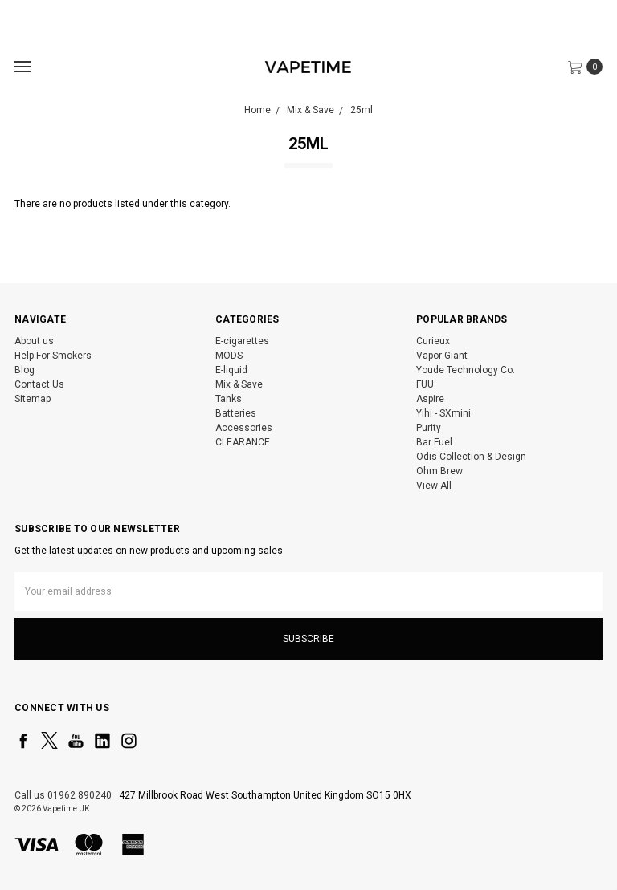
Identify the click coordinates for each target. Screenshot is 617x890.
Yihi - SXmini (443, 413)
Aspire (430, 398)
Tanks (228, 398)
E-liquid (231, 370)
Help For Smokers (53, 355)
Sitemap (32, 398)
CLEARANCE (242, 442)
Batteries (235, 413)
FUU (425, 384)
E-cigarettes (242, 341)
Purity (428, 427)
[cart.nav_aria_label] (589, 66)
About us (34, 341)
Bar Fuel (434, 442)
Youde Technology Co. (465, 370)
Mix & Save (239, 384)
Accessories (243, 427)
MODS (229, 355)
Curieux (433, 341)
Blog (24, 370)
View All (434, 485)
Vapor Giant (442, 355)
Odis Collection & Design (471, 456)
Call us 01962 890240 (63, 795)
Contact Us (39, 384)
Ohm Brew (439, 471)
